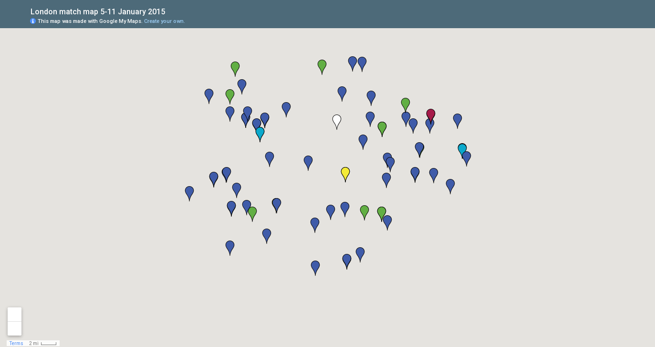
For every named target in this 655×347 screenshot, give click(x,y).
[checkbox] (172, 10)
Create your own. (164, 21)
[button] (330, 212)
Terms (16, 343)
